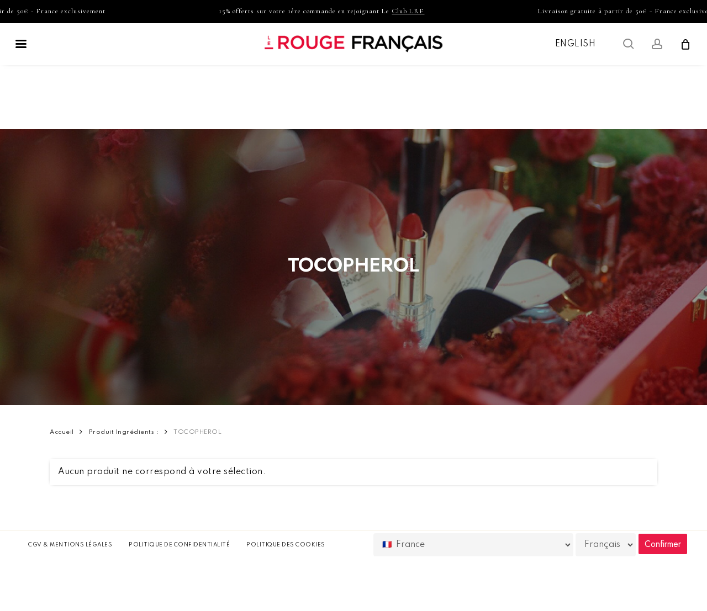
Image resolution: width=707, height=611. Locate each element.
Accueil (62, 432)
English (575, 44)
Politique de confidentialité (179, 545)
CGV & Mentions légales (70, 545)
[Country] (473, 544)
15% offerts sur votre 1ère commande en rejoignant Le (327, 11)
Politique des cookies (285, 545)
